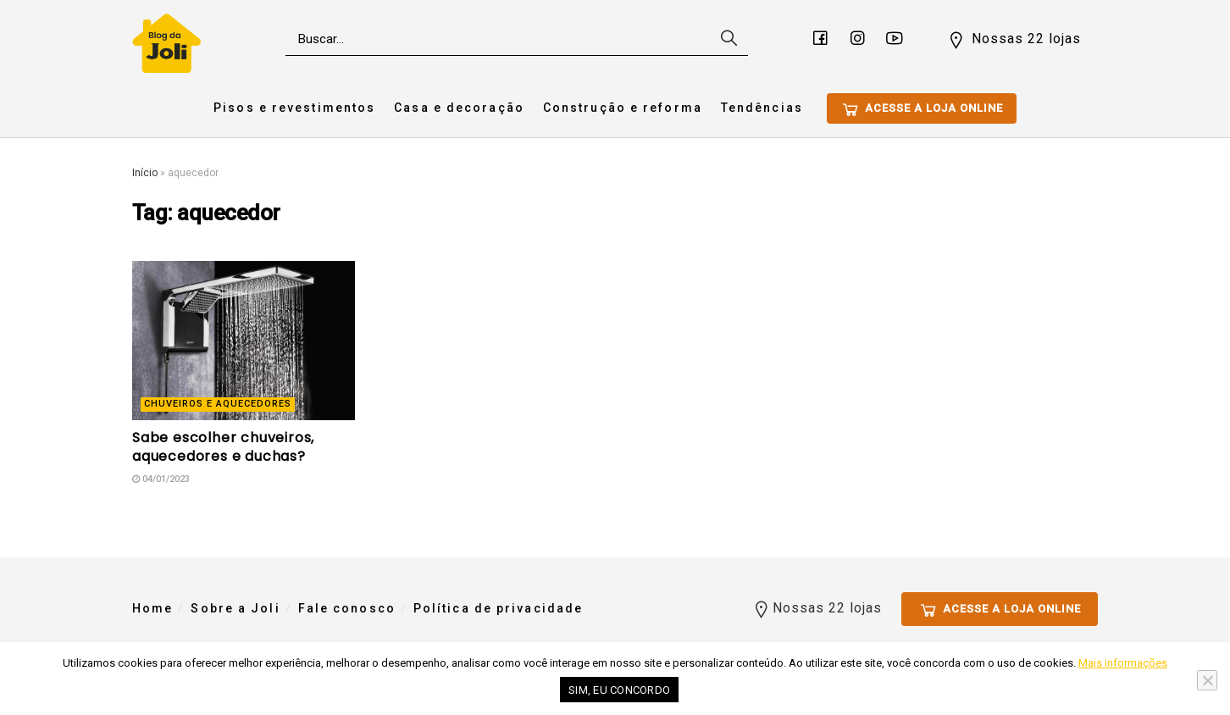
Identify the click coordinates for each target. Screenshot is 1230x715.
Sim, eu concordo (619, 690)
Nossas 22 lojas (1013, 40)
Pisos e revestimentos (294, 107)
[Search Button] (727, 39)
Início (145, 173)
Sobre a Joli (235, 608)
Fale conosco (347, 608)
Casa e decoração (459, 107)
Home (152, 608)
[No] (1207, 680)
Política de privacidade (498, 608)
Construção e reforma (622, 107)
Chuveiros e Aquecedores (217, 403)
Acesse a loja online (921, 109)
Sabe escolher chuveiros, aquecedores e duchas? (223, 447)
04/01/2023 (161, 479)
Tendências (762, 107)
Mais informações (1122, 663)
